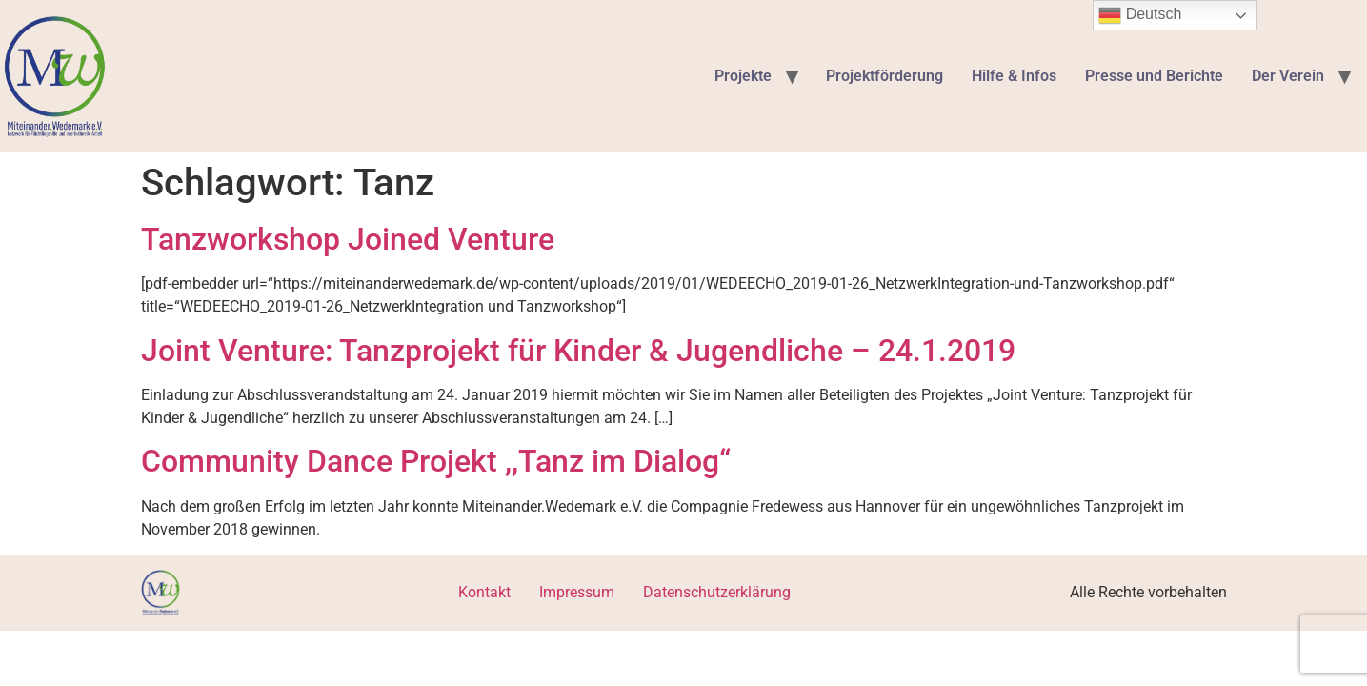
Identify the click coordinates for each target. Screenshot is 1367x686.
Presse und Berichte (1154, 76)
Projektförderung (884, 76)
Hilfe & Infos (1014, 76)
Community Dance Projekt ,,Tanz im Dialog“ (436, 461)
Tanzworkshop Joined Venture (347, 239)
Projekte (743, 76)
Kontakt (484, 592)
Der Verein (1288, 76)
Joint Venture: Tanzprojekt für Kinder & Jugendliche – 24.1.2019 (578, 351)
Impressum (576, 592)
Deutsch (1139, 15)
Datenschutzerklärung (717, 592)
